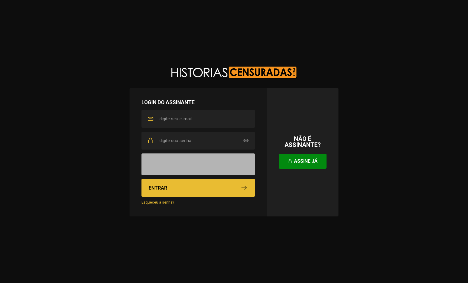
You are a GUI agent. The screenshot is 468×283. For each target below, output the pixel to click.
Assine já (303, 161)
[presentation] (198, 164)
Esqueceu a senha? (157, 202)
